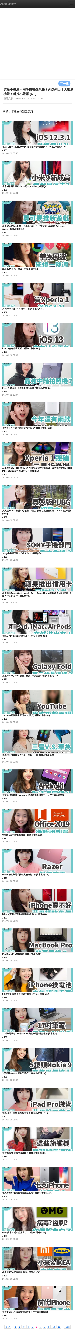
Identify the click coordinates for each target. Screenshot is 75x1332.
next (67, 1327)
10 (53, 1327)
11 (59, 1327)
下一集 (64, 83)
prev (8, 1327)
